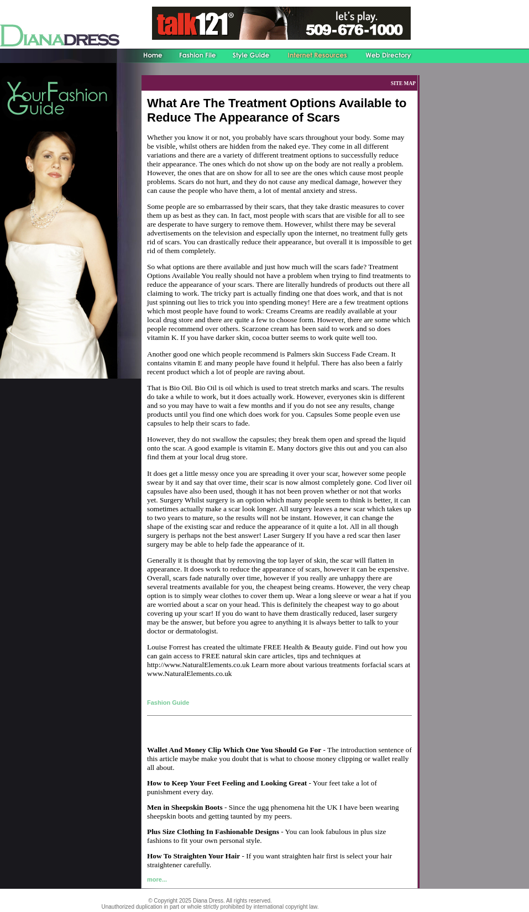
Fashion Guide (168, 702)
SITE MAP (403, 83)
